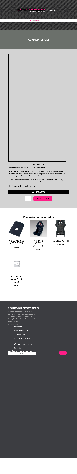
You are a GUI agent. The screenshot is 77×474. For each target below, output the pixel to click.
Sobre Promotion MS (22, 347)
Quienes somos (19, 351)
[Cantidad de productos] (28, 215)
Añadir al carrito (42, 215)
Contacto (17, 364)
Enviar (63, 369)
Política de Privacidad (22, 355)
